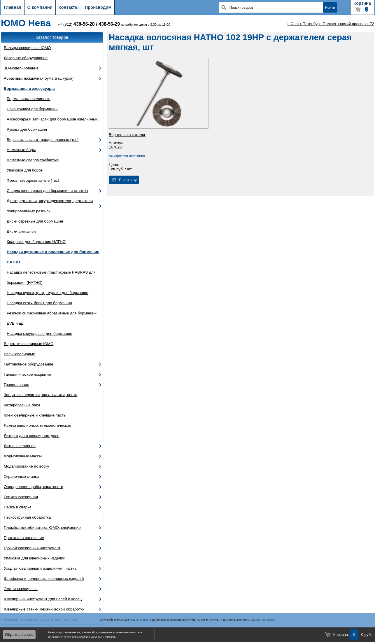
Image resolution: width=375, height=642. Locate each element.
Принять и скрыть (263, 620)
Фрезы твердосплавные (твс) (33, 180)
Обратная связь (19, 634)
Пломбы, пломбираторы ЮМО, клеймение (42, 527)
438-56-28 (84, 24)
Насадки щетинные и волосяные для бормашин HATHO (53, 257)
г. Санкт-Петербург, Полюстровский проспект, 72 (331, 24)
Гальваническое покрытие (27, 374)
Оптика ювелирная (21, 497)
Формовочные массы (23, 456)
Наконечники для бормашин (32, 109)
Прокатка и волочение (24, 538)
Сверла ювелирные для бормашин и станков (47, 190)
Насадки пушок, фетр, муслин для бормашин (47, 293)
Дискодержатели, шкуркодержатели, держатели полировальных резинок (50, 206)
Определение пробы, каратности (33, 486)
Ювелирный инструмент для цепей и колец (43, 599)
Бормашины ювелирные (28, 99)
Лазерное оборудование (26, 58)
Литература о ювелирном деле (31, 435)
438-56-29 (109, 24)
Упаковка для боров (25, 170)
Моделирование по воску (26, 466)
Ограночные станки (21, 476)
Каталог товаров (52, 37)
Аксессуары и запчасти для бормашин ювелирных (52, 119)
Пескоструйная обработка (27, 517)
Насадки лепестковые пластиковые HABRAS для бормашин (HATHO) (51, 277)
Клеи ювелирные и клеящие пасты (35, 415)
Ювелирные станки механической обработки (44, 609)
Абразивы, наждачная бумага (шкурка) (38, 78)
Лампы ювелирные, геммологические (37, 425)
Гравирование (16, 384)
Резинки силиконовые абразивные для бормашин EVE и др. (52, 318)
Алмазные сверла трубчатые (33, 160)
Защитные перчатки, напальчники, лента (40, 395)
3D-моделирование (21, 68)
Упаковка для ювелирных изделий (34, 558)
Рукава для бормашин (27, 129)
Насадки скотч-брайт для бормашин (39, 303)
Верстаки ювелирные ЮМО (28, 344)
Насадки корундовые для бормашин (39, 333)
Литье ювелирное (20, 446)
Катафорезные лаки (22, 405)
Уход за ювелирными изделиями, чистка (40, 568)
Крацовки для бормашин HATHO (36, 241)
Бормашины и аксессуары (29, 88)
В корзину (128, 180)
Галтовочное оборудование (28, 364)
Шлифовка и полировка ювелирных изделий (44, 578)
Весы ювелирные (19, 354)
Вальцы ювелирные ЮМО (27, 48)
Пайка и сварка (17, 507)
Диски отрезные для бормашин (35, 221)
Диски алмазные (21, 231)
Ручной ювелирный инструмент (32, 548)
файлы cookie (139, 620)
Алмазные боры (21, 150)
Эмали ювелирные (21, 589)
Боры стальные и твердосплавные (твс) (42, 139)
